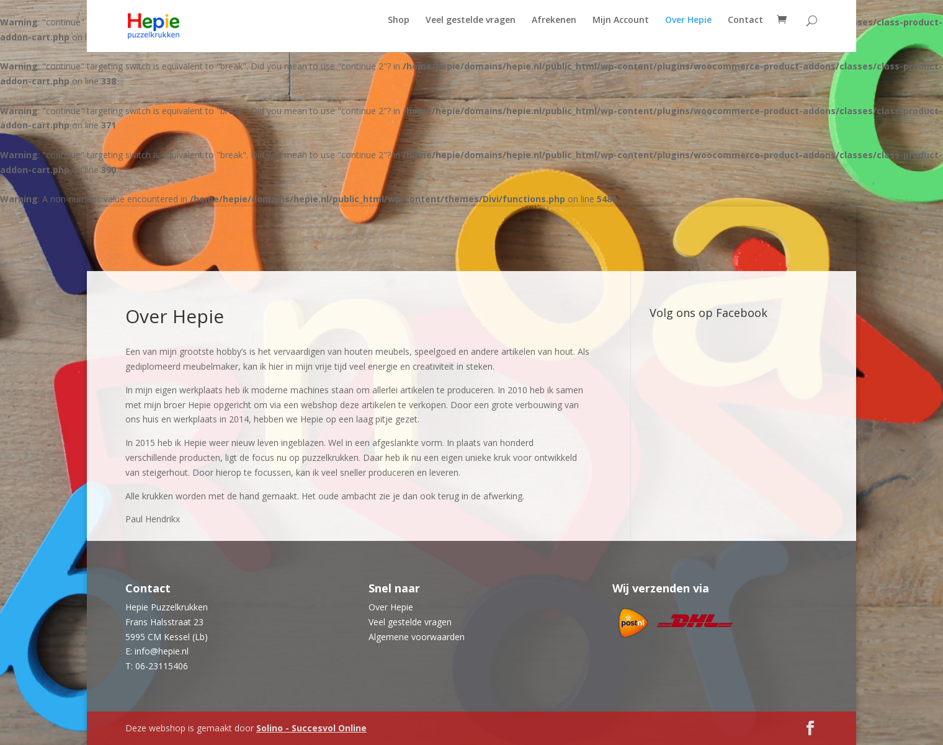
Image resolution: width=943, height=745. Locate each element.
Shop (398, 33)
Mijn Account (620, 33)
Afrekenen (554, 33)
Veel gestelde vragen (471, 33)
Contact (745, 33)
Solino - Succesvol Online (311, 728)
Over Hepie (688, 33)
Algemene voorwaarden (417, 637)
